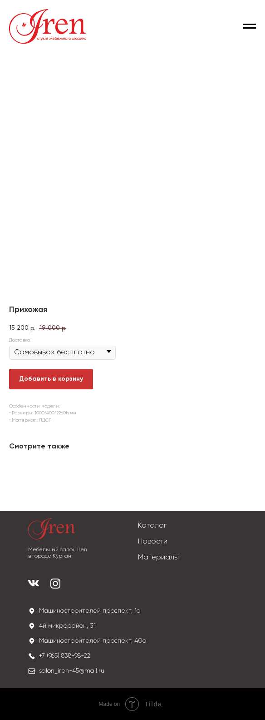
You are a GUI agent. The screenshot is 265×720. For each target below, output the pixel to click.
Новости (152, 541)
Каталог (152, 525)
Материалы (158, 557)
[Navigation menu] (249, 26)
